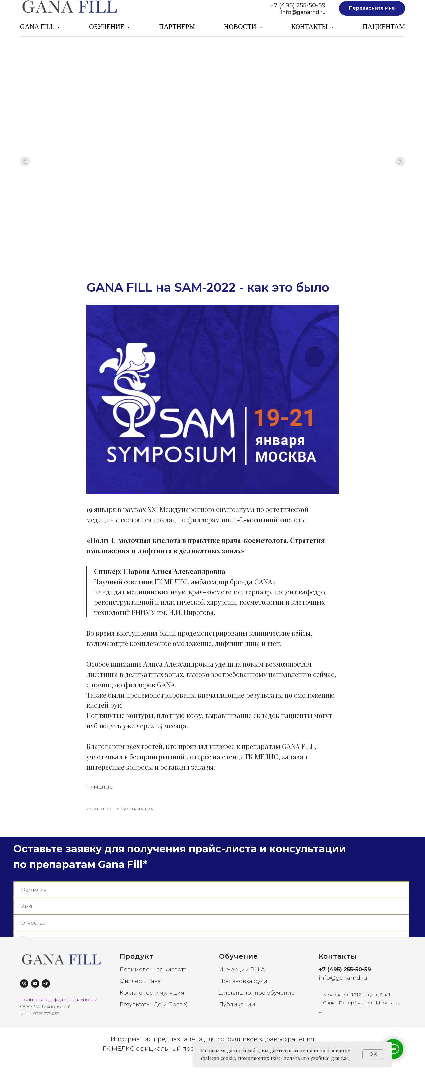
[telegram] (46, 995)
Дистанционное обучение (257, 1004)
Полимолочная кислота (153, 981)
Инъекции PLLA (242, 981)
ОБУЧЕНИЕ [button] (107, 26)
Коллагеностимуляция (152, 1004)
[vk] (24, 995)
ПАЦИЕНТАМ (384, 26)
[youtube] (35, 995)
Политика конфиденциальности (58, 1011)
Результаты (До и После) (154, 1016)
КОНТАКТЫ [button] (310, 26)
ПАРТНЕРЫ (177, 26)
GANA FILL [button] (38, 26)
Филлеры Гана (140, 993)
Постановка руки (243, 993)
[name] (211, 901)
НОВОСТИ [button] (241, 26)
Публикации (237, 1016)
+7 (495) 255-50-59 (298, 5)
